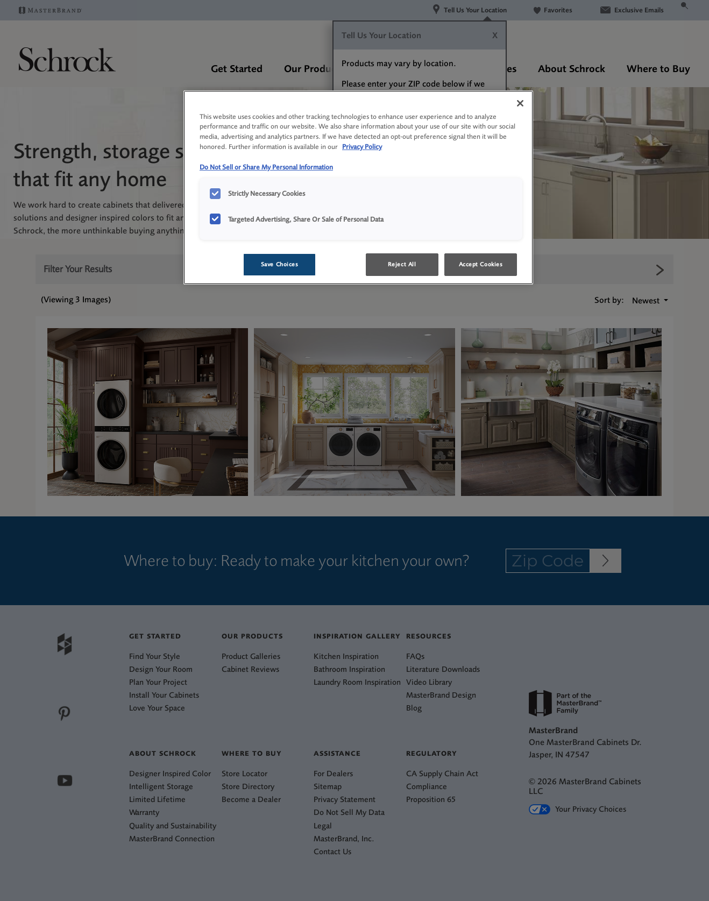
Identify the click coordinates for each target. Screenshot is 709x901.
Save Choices (280, 264)
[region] (358, 187)
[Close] (520, 103)
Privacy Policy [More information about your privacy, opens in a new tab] (362, 147)
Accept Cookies (481, 264)
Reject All (402, 264)
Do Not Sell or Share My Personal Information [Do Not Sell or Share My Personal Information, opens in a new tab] (266, 167)
